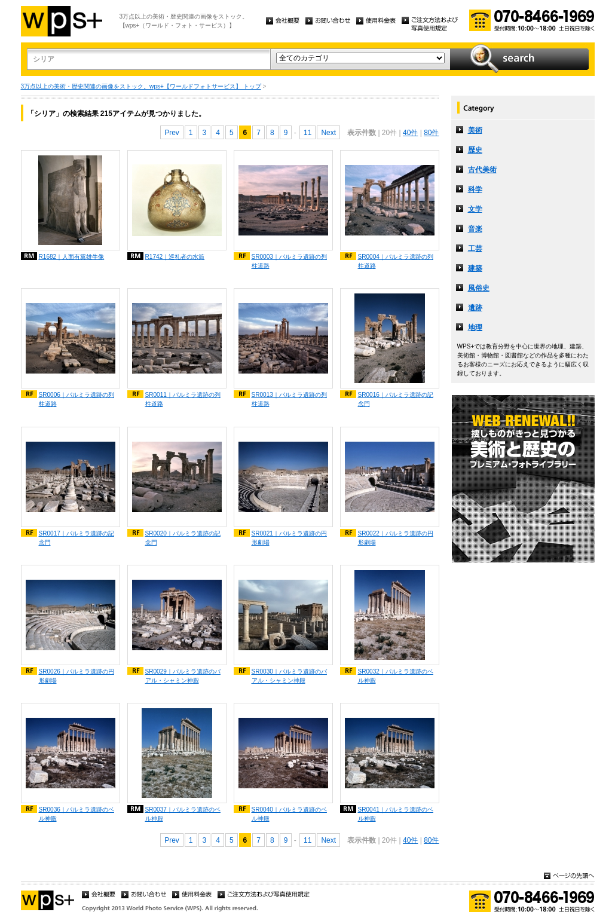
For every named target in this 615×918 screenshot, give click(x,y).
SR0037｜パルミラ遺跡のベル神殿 (183, 814)
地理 (475, 327)
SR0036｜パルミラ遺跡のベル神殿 (76, 814)
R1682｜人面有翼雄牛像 (72, 256)
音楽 (475, 229)
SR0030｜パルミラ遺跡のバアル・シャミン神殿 (289, 676)
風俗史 (478, 288)
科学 (475, 189)
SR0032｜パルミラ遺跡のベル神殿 (395, 676)
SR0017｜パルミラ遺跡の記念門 (76, 538)
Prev (171, 132)
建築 (475, 268)
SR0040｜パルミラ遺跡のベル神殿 (289, 814)
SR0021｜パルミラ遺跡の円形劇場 (289, 538)
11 (307, 132)
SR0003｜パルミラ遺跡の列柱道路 (289, 261)
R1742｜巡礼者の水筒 (175, 256)
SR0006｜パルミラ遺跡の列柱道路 (76, 399)
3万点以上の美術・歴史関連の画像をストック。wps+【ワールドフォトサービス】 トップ (141, 86)
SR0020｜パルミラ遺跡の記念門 (183, 538)
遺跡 (475, 308)
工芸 (475, 248)
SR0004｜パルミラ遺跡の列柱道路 (395, 261)
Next (328, 132)
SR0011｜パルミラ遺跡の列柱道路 (183, 399)
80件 (431, 132)
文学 (475, 209)
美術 (475, 130)
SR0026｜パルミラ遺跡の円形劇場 (76, 676)
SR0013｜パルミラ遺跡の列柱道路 (289, 399)
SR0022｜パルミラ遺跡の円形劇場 (395, 538)
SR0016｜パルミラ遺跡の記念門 (395, 399)
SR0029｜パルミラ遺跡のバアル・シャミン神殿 (183, 676)
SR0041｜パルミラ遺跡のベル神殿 (395, 814)
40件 (410, 132)
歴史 (475, 150)
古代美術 (482, 170)
